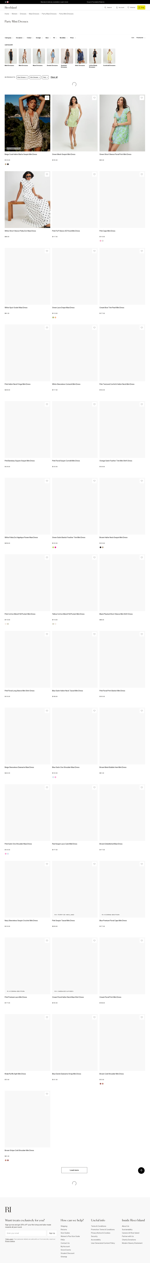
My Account (65, 1246)
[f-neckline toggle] (64, 38)
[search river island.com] (108, 7)
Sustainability (127, 1229)
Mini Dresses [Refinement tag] (35, 77)
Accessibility (96, 1240)
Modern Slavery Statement (132, 1243)
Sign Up (52, 1233)
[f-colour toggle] (30, 38)
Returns (64, 1229)
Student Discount (67, 1253)
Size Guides (65, 1233)
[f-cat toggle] (9, 38)
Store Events (66, 1250)
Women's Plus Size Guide (70, 1236)
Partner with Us (128, 1236)
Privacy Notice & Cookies (100, 1233)
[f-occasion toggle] (20, 38)
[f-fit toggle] (55, 38)
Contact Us (65, 1243)
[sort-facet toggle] (137, 38)
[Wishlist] (47, 98)
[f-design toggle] (39, 38)
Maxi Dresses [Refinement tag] (22, 77)
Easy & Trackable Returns (95, 2)
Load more (74, 1170)
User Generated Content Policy (103, 1243)
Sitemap (64, 1257)
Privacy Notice (10, 1241)
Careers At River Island (130, 1233)
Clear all (54, 77)
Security (94, 1236)
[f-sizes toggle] (48, 38)
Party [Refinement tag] (45, 77)
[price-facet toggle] (73, 38)
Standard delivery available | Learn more (54, 2)
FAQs (63, 1240)
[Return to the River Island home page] (12, 7)
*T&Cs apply (9, 1239)
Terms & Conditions (98, 1226)
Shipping (64, 1226)
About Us (125, 1226)
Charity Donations (129, 1240)
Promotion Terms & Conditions (103, 1229)
